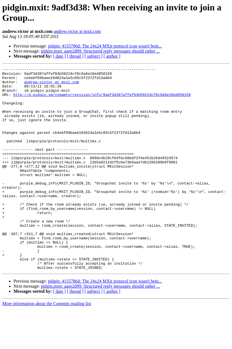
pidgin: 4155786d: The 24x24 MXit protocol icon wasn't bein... (105, 46)
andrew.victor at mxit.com (77, 31)
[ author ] (112, 56)
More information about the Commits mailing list (46, 344)
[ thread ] (75, 56)
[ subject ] (94, 56)
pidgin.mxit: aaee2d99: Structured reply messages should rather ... (100, 51)
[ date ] (59, 56)
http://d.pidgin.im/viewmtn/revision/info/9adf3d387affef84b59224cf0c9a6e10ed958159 (102, 100)
